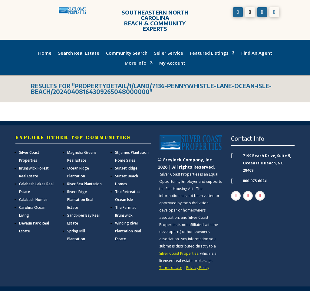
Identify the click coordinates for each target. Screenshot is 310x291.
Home (44, 53)
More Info (136, 63)
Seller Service (168, 53)
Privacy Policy (197, 267)
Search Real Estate (78, 53)
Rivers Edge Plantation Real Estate (80, 199)
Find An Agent (256, 53)
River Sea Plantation (84, 183)
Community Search (126, 53)
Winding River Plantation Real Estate (128, 231)
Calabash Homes (33, 199)
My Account (172, 63)
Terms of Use (170, 267)
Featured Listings (209, 53)
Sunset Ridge (126, 168)
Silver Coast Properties (178, 253)
